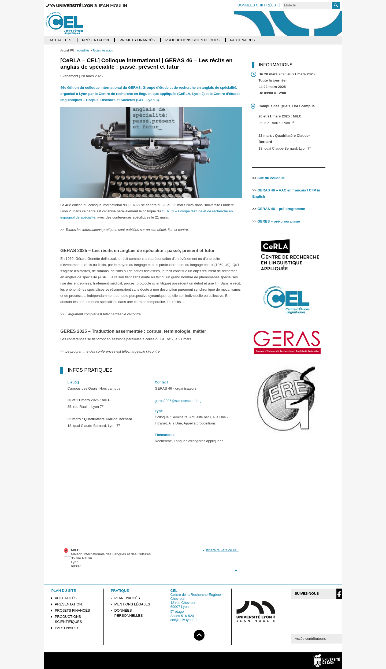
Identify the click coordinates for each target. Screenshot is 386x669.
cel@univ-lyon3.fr (184, 620)
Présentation (68, 604)
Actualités (66, 598)
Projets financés (72, 610)
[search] (307, 5)
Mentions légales (132, 604)
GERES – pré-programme (278, 221)
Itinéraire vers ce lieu (222, 550)
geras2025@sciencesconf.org (178, 401)
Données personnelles (128, 613)
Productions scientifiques (68, 619)
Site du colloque (271, 178)
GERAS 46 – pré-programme (281, 209)
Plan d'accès (127, 598)
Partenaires (67, 628)
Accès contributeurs (310, 639)
